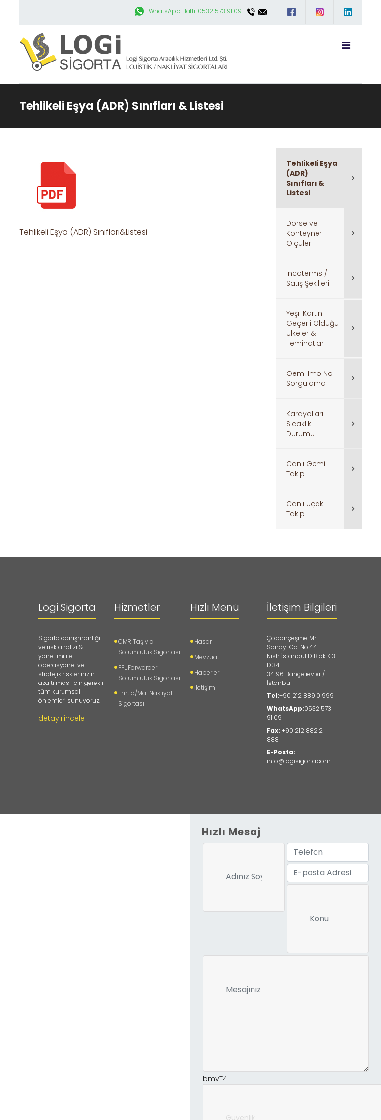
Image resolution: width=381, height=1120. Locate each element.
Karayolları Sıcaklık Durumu (304, 423)
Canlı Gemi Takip (305, 469)
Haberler (206, 672)
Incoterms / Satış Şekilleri (307, 278)
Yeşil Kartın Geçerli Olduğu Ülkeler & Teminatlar (312, 328)
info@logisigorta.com (263, 12)
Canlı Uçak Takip (304, 509)
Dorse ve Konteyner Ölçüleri (304, 233)
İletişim (204, 688)
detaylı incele (61, 718)
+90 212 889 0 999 (306, 695)
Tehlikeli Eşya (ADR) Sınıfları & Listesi (311, 178)
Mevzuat (206, 657)
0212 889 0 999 (251, 12)
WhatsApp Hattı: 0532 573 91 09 (195, 11)
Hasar (203, 641)
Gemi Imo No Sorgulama (309, 378)
